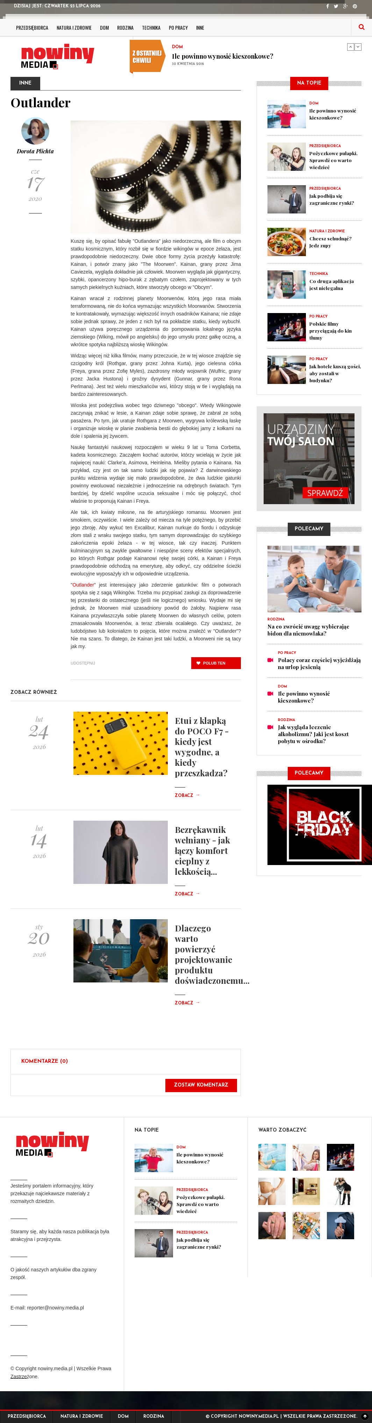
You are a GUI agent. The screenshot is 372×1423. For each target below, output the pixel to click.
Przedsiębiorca (32, 27)
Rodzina (125, 27)
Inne (200, 27)
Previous (350, 46)
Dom (104, 27)
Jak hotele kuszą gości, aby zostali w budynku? (333, 373)
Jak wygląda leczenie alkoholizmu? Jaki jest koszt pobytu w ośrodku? (313, 734)
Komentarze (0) (44, 1061)
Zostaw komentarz (201, 1085)
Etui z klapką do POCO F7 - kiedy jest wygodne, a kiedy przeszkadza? (202, 746)
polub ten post (211, 665)
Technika (151, 27)
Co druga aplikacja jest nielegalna (333, 284)
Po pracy (178, 27)
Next (358, 46)
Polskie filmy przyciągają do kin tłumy (332, 330)
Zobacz (187, 796)
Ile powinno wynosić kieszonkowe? (222, 56)
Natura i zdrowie (74, 27)
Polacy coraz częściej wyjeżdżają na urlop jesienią (319, 663)
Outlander (83, 585)
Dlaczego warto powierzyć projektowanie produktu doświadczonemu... (212, 954)
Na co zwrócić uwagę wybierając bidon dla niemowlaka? (308, 630)
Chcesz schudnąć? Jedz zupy (332, 242)
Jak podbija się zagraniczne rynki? (333, 199)
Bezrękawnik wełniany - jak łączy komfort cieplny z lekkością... (202, 850)
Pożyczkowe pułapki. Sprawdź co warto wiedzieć (334, 160)
